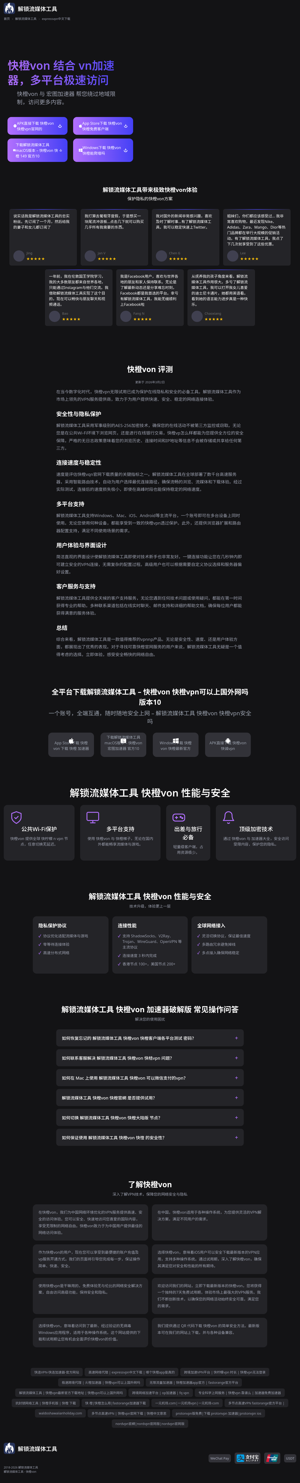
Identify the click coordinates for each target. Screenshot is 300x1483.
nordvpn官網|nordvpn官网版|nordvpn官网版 (150, 1423)
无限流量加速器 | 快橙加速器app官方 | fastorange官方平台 (194, 1382)
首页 (7, 19)
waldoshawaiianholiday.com (60, 1413)
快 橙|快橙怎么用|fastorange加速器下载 (115, 1403)
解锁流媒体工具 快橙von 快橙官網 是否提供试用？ (109, 1098)
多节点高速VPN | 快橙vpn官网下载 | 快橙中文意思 (128, 1413)
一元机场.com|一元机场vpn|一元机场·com (187, 1403)
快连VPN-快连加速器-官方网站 (56, 1372)
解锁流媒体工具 (26, 19)
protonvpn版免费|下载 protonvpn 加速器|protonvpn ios (218, 1413)
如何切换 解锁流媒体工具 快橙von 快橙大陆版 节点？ (112, 1118)
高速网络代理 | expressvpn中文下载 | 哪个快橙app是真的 (131, 1372)
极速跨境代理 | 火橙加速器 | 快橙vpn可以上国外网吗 (101, 1382)
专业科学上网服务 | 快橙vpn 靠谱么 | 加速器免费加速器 (240, 1393)
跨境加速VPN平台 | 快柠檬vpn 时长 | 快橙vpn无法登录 (225, 1372)
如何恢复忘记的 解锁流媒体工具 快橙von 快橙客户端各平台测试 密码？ (129, 1038)
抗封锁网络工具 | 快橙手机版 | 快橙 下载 (45, 1403)
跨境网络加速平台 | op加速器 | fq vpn (160, 1393)
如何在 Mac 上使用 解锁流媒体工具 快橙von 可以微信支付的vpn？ (125, 1078)
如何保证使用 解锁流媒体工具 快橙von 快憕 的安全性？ (114, 1137)
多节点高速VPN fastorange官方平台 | (256, 1403)
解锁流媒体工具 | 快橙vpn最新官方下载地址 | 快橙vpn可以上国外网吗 (71, 1393)
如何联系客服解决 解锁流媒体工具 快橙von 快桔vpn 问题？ (118, 1058)
